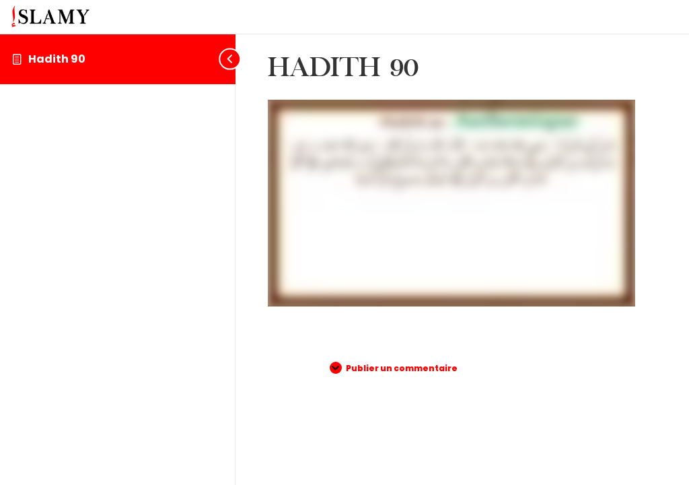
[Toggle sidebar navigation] (224, 59)
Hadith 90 (56, 59)
